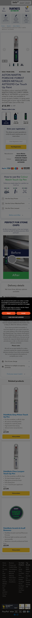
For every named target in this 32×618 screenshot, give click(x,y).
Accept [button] (23, 313)
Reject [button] (8, 313)
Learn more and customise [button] (16, 317)
